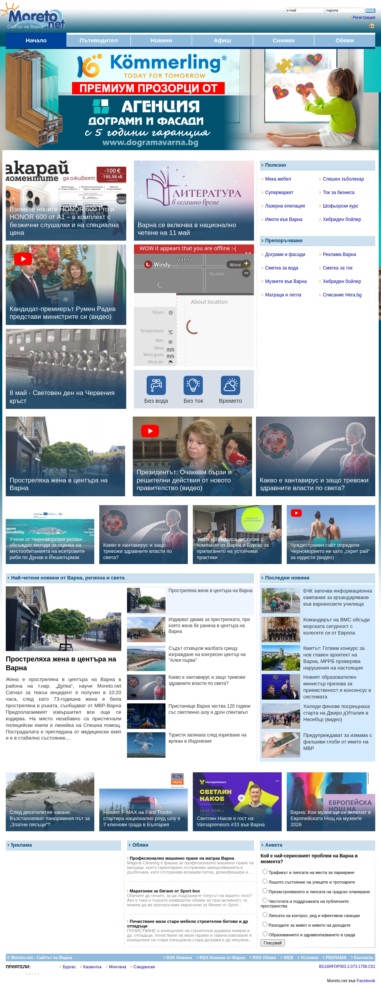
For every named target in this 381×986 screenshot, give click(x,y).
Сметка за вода (280, 268)
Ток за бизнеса (336, 192)
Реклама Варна (337, 254)
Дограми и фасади (283, 254)
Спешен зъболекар (341, 179)
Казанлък (91, 966)
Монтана (116, 966)
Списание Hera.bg (340, 295)
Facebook (366, 980)
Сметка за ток (336, 268)
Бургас (68, 966)
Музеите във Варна (284, 281)
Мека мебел (276, 179)
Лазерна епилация (283, 206)
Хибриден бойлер (340, 219)
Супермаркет (277, 192)
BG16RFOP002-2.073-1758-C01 (347, 966)
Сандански (143, 966)
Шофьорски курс (338, 206)
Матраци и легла (281, 295)
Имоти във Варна (282, 219)
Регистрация (364, 17)
